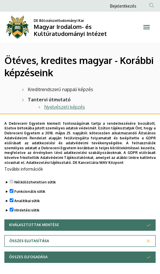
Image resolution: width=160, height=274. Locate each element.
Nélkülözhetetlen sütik (35, 197)
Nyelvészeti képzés (64, 107)
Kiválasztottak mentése (34, 239)
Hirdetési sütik (26, 225)
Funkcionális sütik (29, 206)
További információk (23, 183)
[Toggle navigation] (146, 27)
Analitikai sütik (27, 216)
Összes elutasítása (29, 256)
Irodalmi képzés (60, 117)
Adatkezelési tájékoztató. (49, 177)
